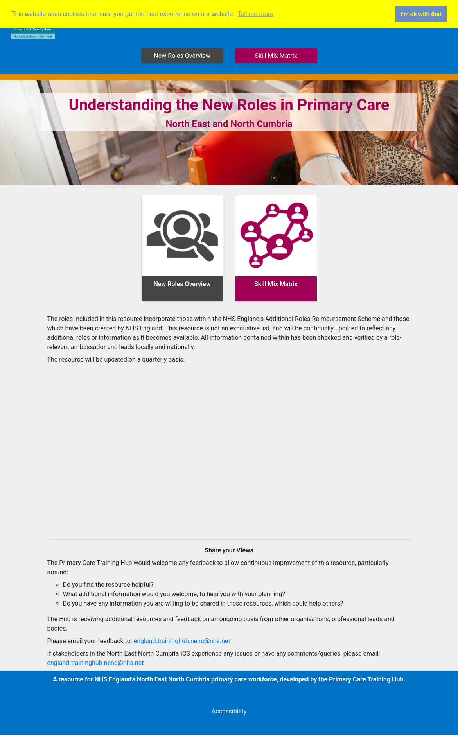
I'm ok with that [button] (421, 14)
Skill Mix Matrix (276, 55)
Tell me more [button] (255, 14)
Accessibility (229, 711)
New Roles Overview (182, 55)
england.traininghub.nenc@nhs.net (182, 641)
